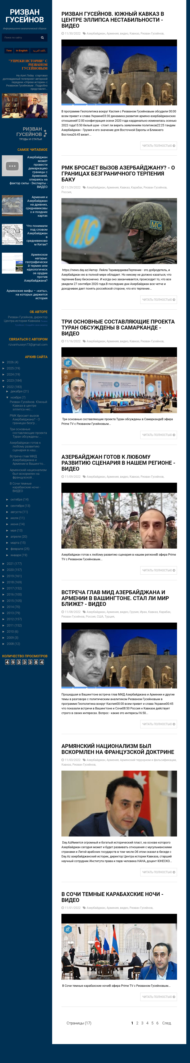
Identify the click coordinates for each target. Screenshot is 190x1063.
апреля (16, 536)
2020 (11, 570)
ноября (16, 397)
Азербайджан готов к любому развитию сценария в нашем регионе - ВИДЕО (118, 463)
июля (15, 518)
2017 (11, 588)
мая (14, 530)
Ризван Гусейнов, (154, 33)
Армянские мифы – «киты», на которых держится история (27, 294)
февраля (17, 549)
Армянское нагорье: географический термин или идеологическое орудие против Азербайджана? (36, 267)
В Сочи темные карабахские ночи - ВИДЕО (25, 487)
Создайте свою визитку (36, 325)
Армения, (114, 33)
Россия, (66, 192)
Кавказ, (136, 33)
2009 (11, 637)
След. (167, 1030)
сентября (18, 506)
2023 (11, 380)
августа (16, 512)
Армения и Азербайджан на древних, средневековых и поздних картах (37, 206)
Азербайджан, (97, 33)
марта (15, 542)
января (16, 555)
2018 (11, 582)
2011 (11, 625)
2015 (11, 601)
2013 (11, 613)
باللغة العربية (39, 50)
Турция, (111, 617)
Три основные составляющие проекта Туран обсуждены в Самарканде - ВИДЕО (107, 328)
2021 (11, 563)
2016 (11, 594)
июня (15, 524)
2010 (11, 631)
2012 (11, 619)
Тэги (9, 50)
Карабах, (138, 187)
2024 (11, 374)
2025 (11, 368)
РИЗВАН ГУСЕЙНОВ (25, 16)
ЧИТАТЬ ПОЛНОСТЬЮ (158, 146)
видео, (126, 33)
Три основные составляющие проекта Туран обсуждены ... (28, 432)
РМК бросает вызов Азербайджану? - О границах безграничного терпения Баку (117, 174)
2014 (11, 607)
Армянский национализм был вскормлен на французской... (28, 473)
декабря (17, 391)
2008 (11, 644)
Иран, (145, 612)
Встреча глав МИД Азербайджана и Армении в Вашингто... (27, 459)
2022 (11, 387)
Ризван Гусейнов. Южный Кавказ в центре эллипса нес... (28, 405)
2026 (11, 362)
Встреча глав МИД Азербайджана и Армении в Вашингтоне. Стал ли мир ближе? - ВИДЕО (117, 599)
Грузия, (136, 612)
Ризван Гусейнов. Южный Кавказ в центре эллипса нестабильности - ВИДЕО (114, 20)
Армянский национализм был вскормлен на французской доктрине (108, 753)
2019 (11, 576)
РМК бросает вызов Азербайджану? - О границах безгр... (25, 419)
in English (21, 50)
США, (102, 617)
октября (17, 499)
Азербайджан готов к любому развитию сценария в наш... (25, 446)
